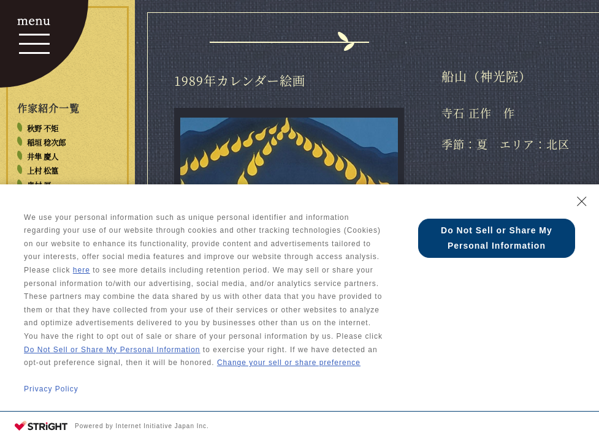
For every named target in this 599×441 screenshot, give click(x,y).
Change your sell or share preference (289, 362)
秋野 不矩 (42, 128)
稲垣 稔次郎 (46, 142)
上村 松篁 (42, 170)
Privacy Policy (51, 389)
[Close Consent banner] (581, 201)
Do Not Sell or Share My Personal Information (112, 349)
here (81, 270)
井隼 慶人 (42, 156)
